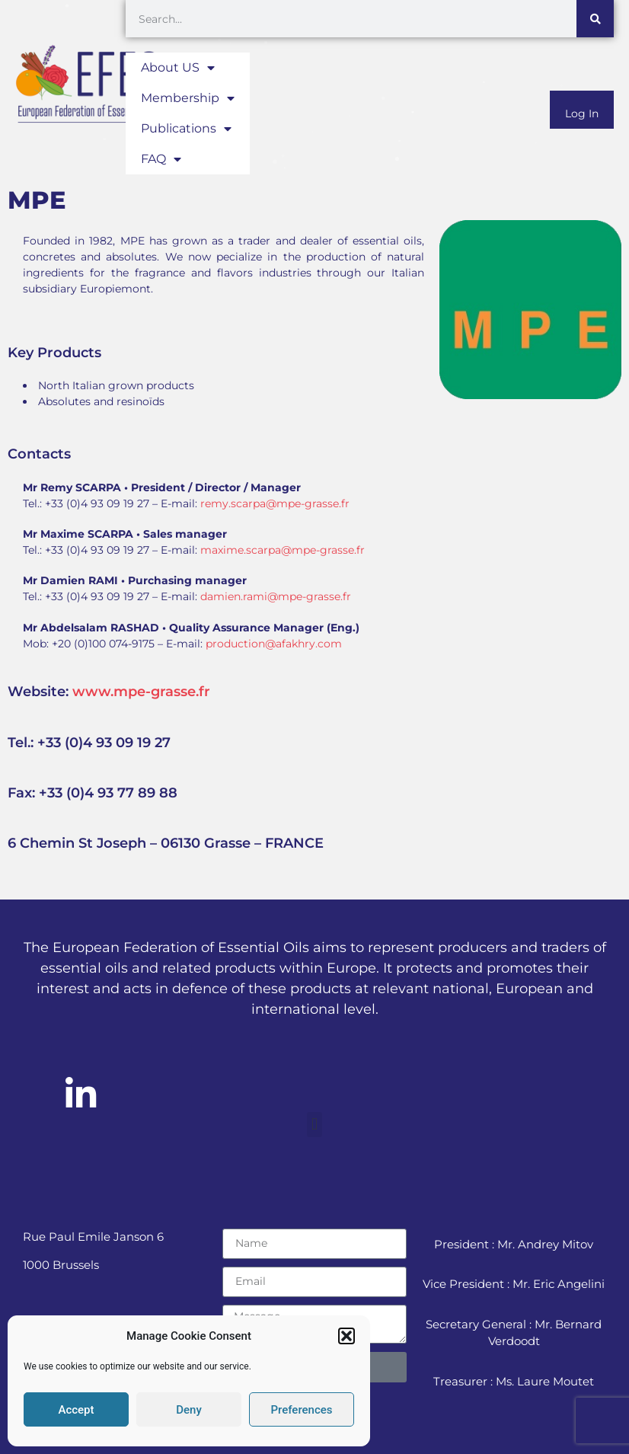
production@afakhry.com (274, 643)
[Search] (595, 18)
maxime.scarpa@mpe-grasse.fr (282, 550)
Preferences (301, 1410)
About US (178, 67)
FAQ (161, 159)
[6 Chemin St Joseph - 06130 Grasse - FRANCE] (530, 551)
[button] (346, 1336)
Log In (582, 113)
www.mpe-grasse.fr (141, 691)
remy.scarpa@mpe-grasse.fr (275, 503)
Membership (188, 98)
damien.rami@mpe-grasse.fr (275, 596)
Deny (189, 1410)
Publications (186, 128)
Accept (76, 1410)
